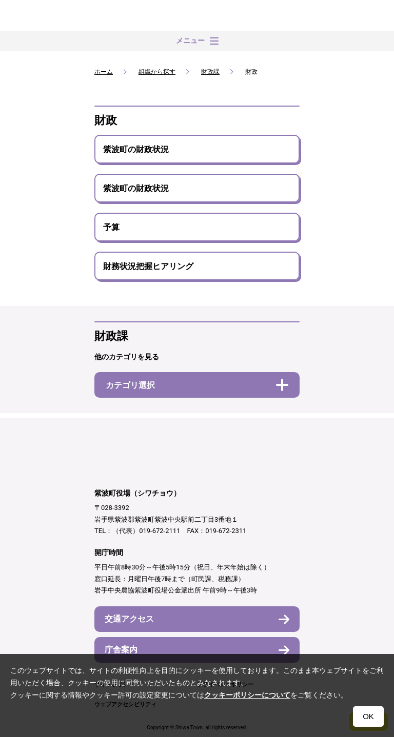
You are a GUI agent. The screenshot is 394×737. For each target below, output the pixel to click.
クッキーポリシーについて (247, 695)
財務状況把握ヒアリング (148, 266)
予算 (111, 227)
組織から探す (157, 71)
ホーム (103, 71)
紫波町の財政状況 (136, 149)
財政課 (210, 71)
